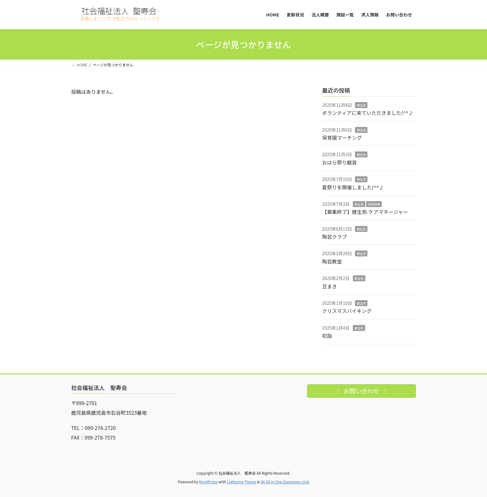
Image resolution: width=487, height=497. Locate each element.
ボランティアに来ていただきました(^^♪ (367, 112)
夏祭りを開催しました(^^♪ (353, 187)
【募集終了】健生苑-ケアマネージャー (365, 211)
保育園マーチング (342, 137)
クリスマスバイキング (346, 310)
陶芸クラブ (334, 236)
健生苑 (361, 105)
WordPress (208, 481)
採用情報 (374, 204)
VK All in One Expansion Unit (285, 481)
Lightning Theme (241, 481)
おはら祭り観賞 (339, 162)
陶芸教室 (332, 261)
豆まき (329, 286)
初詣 (327, 335)
